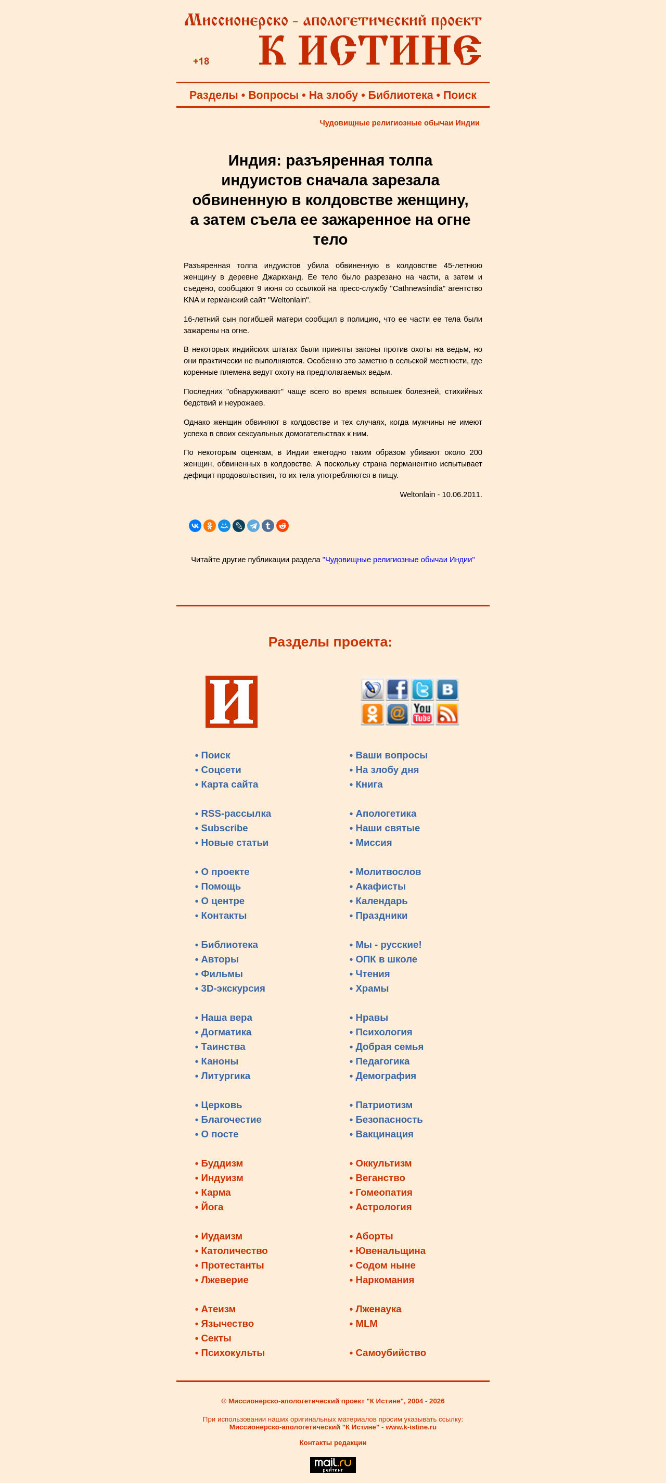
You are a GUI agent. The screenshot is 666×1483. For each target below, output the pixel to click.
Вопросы (273, 95)
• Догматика (223, 1031)
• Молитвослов (385, 871)
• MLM (364, 1323)
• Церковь (218, 1104)
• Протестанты (229, 1265)
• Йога (209, 1206)
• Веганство (377, 1177)
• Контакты (221, 915)
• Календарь (379, 900)
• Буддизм (219, 1163)
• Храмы (369, 988)
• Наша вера (223, 1017)
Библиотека (400, 95)
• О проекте (222, 871)
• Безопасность (386, 1119)
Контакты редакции (332, 1443)
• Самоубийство (388, 1352)
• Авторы (217, 959)
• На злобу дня (384, 769)
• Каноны (217, 1061)
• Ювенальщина (388, 1250)
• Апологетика (383, 813)
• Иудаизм (218, 1236)
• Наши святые (385, 827)
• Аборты (371, 1236)
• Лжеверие (222, 1279)
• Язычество (224, 1323)
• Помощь (218, 886)
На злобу (333, 95)
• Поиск (212, 755)
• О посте (217, 1134)
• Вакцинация (382, 1134)
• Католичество (231, 1250)
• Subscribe (221, 827)
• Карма (213, 1192)
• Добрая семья (387, 1046)
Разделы (213, 95)
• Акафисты (378, 886)
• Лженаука (376, 1308)
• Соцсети (218, 769)
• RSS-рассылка (233, 813)
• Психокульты (230, 1352)
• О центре (220, 900)
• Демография (383, 1075)
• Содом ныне (383, 1265)
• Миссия (371, 842)
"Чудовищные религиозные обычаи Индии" (399, 559)
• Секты (213, 1338)
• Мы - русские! (386, 944)
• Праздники (379, 915)
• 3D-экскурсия (230, 988)
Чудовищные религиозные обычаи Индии (400, 123)
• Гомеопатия (381, 1192)
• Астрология (381, 1206)
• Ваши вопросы (389, 755)
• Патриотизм (381, 1104)
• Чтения (370, 973)
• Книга (366, 784)
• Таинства (220, 1046)
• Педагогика (380, 1061)
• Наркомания (382, 1279)
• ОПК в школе (383, 959)
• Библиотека (226, 944)
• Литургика (222, 1075)
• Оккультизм (381, 1163)
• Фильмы (219, 973)
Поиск (460, 95)
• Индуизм (219, 1177)
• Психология (381, 1031)
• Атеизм (215, 1308)
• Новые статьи (232, 842)
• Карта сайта (227, 784)
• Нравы (369, 1017)
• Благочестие (228, 1119)
